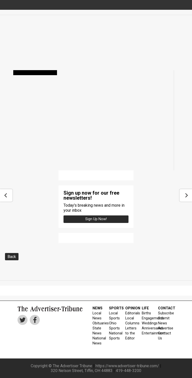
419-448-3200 (128, 370)
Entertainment (147, 333)
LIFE (145, 308)
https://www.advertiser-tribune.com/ (127, 365)
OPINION (130, 308)
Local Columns (130, 320)
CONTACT (163, 308)
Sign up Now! (96, 219)
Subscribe (163, 313)
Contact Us (163, 335)
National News (97, 340)
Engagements (147, 318)
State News (97, 330)
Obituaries (97, 323)
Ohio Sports (114, 325)
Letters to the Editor (130, 333)
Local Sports (114, 315)
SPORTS (114, 308)
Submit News (163, 320)
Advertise (163, 328)
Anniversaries (147, 328)
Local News (97, 315)
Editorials (130, 313)
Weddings (147, 323)
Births (146, 313)
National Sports (114, 335)
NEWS (97, 308)
